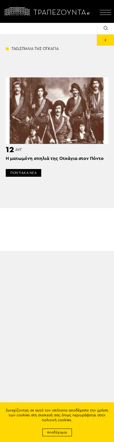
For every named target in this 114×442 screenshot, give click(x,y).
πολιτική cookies (56, 420)
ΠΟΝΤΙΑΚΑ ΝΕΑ (23, 172)
